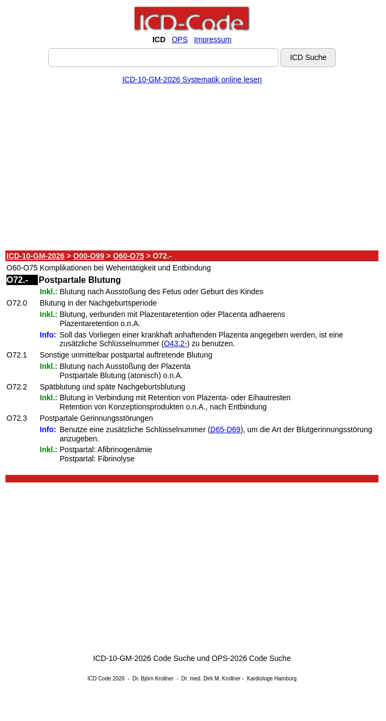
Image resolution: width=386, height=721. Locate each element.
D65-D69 (225, 429)
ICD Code (99, 679)
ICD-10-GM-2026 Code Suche (144, 658)
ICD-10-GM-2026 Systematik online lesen (192, 79)
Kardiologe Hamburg (272, 679)
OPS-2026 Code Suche (251, 658)
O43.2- (175, 343)
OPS (180, 39)
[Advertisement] (192, 169)
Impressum (212, 39)
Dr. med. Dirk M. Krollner (211, 679)
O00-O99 (88, 256)
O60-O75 (128, 256)
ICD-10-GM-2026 (35, 256)
